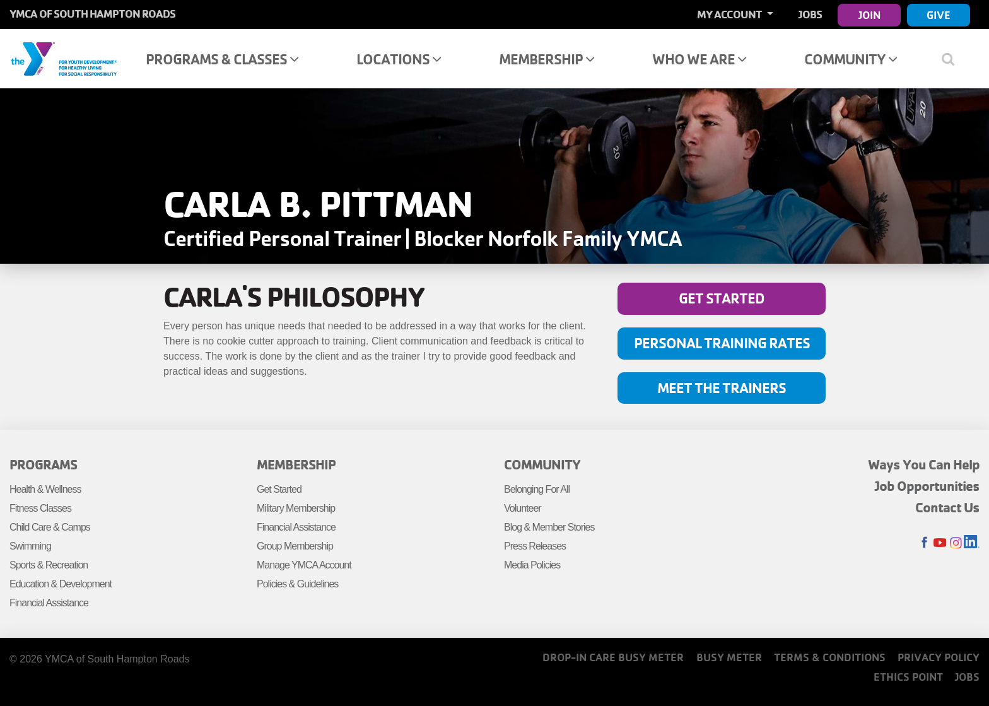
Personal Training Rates (722, 343)
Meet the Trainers (721, 388)
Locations (398, 59)
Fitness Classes (40, 508)
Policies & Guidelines (297, 584)
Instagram (956, 543)
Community (850, 59)
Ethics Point (908, 676)
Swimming (30, 546)
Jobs (810, 14)
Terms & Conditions (830, 657)
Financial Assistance (48, 602)
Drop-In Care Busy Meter (613, 657)
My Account (730, 14)
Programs (43, 464)
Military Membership (296, 508)
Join (869, 14)
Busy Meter (729, 657)
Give (939, 14)
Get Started (721, 298)
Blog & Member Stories (549, 527)
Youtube (940, 543)
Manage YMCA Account (304, 565)
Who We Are (699, 59)
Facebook (924, 543)
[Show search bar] (952, 58)
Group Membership (295, 546)
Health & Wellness (45, 489)
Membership (546, 59)
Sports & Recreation (48, 565)
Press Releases (535, 546)
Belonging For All (537, 489)
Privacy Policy (939, 657)
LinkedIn (972, 543)
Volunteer (522, 508)
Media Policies (532, 565)
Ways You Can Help (924, 464)
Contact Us (947, 507)
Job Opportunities (927, 486)
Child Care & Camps (49, 527)
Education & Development (60, 584)
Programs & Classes (222, 59)
